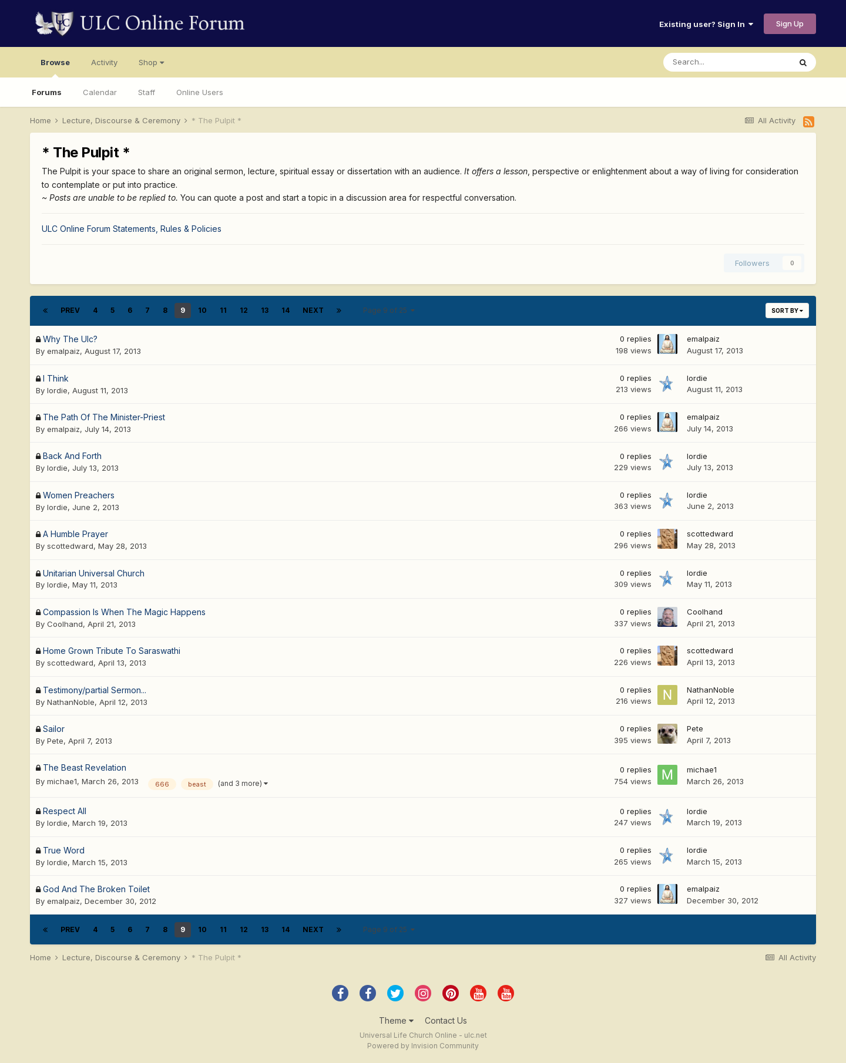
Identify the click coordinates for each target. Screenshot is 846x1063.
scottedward (70, 546)
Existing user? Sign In (706, 24)
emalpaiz (63, 351)
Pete (55, 740)
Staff (146, 92)
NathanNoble (71, 702)
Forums (47, 92)
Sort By (787, 310)
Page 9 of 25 (389, 310)
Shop (151, 62)
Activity (104, 62)
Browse (55, 67)
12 (244, 310)
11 (223, 310)
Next (313, 310)
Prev (70, 310)
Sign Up (790, 23)
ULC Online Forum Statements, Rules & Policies (131, 229)
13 (264, 310)
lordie (57, 390)
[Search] (726, 62)
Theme (396, 1020)
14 (285, 310)
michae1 (62, 781)
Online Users (199, 92)
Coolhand (65, 624)
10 (202, 310)
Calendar (100, 92)
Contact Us (446, 1020)
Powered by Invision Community (423, 1045)
